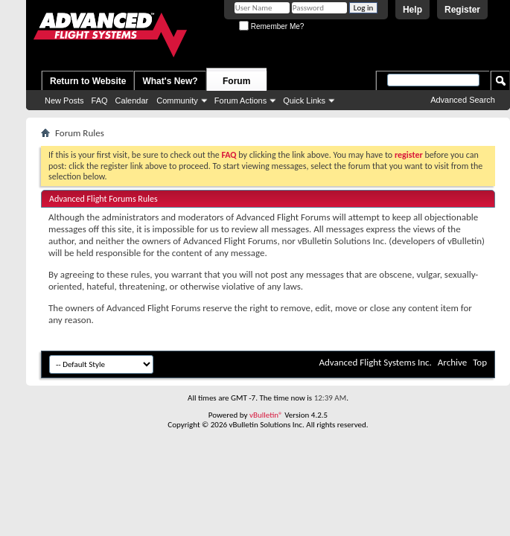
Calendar (132, 100)
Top (480, 362)
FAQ (100, 100)
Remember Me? (271, 26)
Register (462, 9)
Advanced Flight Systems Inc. (375, 362)
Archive (452, 362)
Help (412, 9)
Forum (236, 81)
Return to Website (88, 81)
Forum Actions (240, 100)
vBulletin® (266, 415)
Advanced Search (462, 99)
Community (177, 100)
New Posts (64, 100)
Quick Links (304, 100)
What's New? (169, 81)
